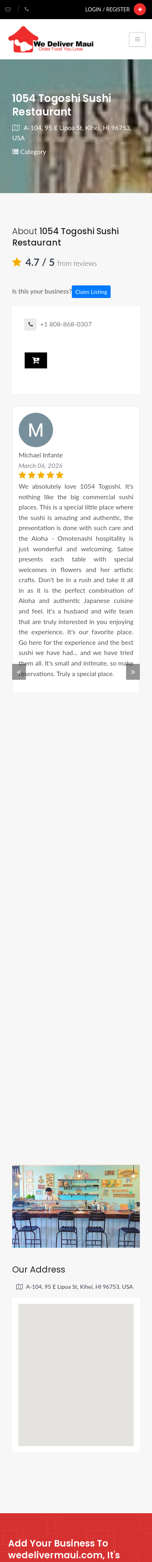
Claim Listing (91, 291)
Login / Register (108, 9)
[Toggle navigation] (137, 39)
